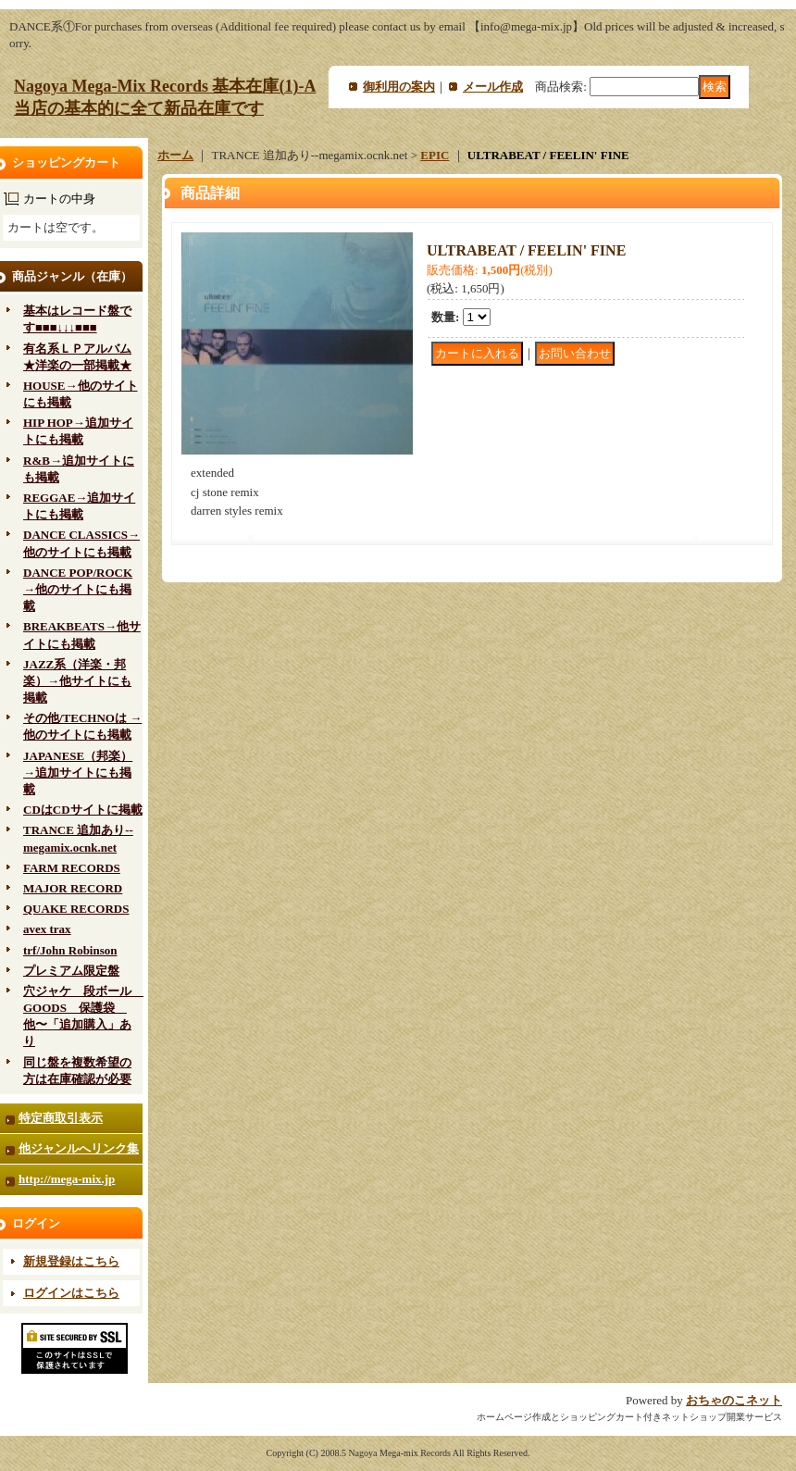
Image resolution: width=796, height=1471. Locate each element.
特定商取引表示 (61, 1118)
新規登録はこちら (71, 1261)
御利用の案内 (399, 86)
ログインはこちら (71, 1293)
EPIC (434, 155)
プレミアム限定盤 (71, 971)
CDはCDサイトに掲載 (83, 810)
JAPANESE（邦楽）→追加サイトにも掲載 (77, 772)
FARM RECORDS (71, 868)
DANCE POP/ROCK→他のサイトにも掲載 (77, 589)
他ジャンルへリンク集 (79, 1148)
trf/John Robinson (70, 950)
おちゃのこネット (734, 1400)
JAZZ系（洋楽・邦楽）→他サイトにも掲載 (77, 680)
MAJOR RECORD (72, 888)
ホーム (175, 155)
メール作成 (493, 86)
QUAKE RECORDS (76, 909)
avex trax (47, 929)
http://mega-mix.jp (67, 1179)
